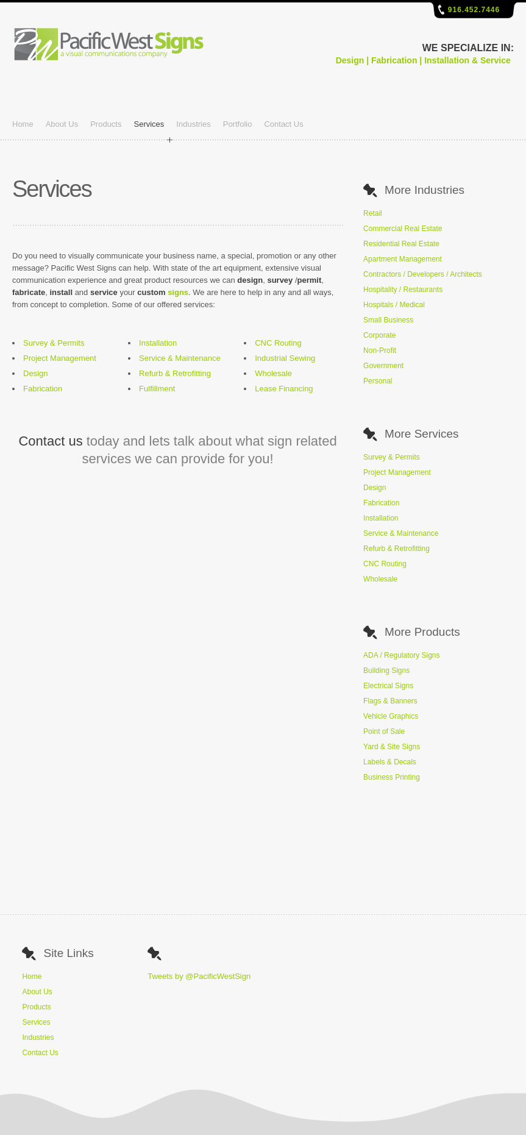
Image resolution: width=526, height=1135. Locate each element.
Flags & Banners (390, 701)
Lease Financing (284, 388)
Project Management (59, 358)
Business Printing (391, 777)
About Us (62, 124)
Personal (377, 381)
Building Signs (386, 670)
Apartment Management (402, 259)
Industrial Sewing (285, 358)
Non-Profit (379, 350)
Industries (193, 124)
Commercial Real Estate (402, 228)
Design (35, 373)
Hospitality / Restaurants (402, 289)
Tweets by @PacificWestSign (199, 976)
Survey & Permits (53, 342)
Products (105, 124)
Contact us (50, 441)
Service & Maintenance (180, 358)
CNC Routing (278, 342)
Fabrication (42, 388)
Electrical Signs (388, 685)
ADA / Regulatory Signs (401, 655)
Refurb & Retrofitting (175, 373)
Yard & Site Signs (391, 746)
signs (178, 292)
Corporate (379, 335)
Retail (372, 213)
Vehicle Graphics (390, 716)
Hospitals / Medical (394, 305)
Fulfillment (157, 388)
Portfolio (237, 124)
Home (23, 124)
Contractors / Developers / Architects (422, 274)
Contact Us (283, 124)
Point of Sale (384, 731)
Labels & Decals (389, 762)
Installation (158, 342)
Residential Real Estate (401, 244)
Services (148, 124)
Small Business (388, 320)
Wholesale (273, 373)
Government (383, 365)
